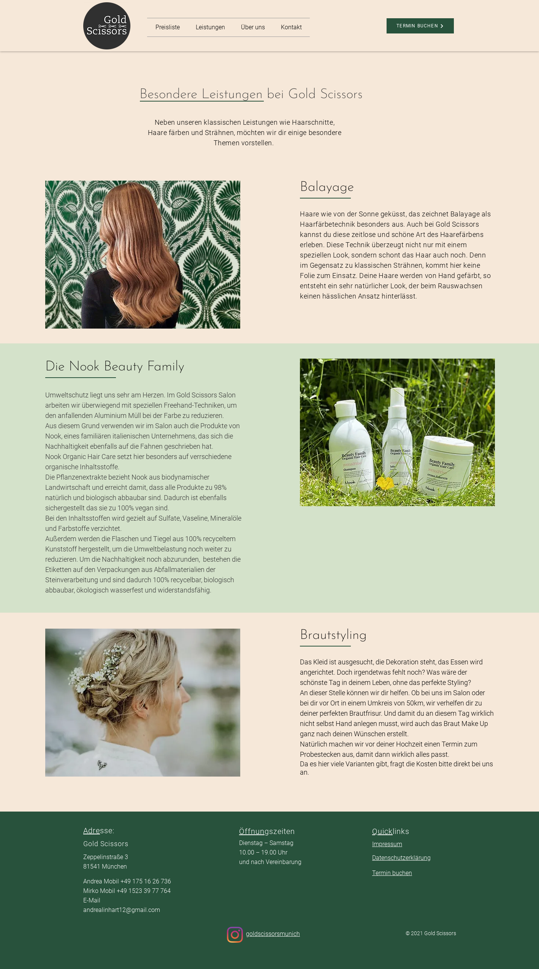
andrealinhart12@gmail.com (121, 909)
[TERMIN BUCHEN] (420, 25)
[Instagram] (235, 935)
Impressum (387, 844)
